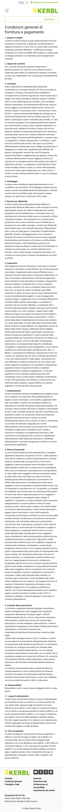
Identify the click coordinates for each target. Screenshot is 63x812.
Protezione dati (40, 781)
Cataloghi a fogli (12, 784)
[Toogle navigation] (7, 10)
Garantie (8, 778)
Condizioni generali (13, 781)
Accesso (49, 19)
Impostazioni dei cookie (44, 790)
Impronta (37, 778)
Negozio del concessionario (44, 2)
